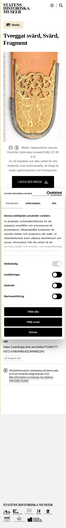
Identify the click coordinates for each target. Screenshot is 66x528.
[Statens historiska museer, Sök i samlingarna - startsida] (16, 8)
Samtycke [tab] (12, 203)
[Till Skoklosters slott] (7, 519)
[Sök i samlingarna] (61, 5)
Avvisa (33, 332)
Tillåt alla (33, 311)
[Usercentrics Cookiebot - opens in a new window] (47, 193)
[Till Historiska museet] (38, 512)
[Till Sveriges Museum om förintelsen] (35, 519)
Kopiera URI (13, 358)
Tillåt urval (33, 321)
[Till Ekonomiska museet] (17, 512)
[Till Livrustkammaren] (48, 512)
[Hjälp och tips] (52, 5)
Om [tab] (54, 203)
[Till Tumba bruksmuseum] (19, 519)
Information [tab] (33, 203)
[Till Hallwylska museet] (29, 512)
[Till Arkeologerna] (7, 512)
